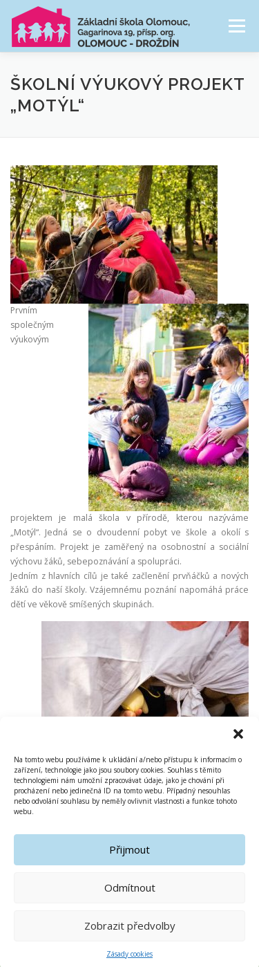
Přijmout (129, 858)
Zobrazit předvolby (129, 934)
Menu (235, 26)
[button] (238, 742)
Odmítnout (129, 896)
